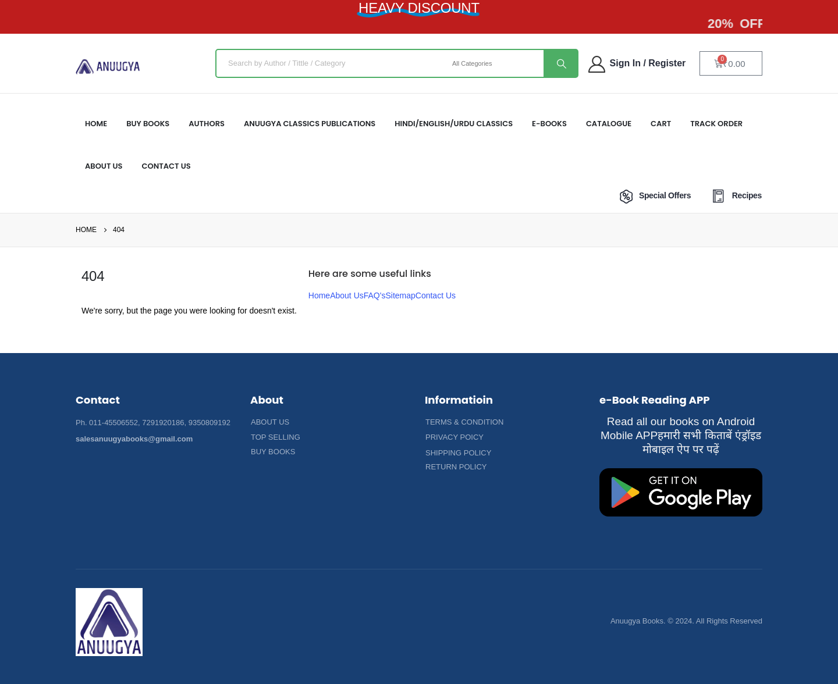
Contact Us (166, 166)
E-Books (549, 123)
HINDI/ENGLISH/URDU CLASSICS (454, 123)
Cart (661, 123)
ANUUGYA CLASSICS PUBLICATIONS (309, 123)
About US (104, 166)
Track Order (716, 123)
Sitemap (400, 295)
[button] (270, 422)
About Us (347, 295)
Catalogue (608, 123)
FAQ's (375, 295)
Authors (207, 123)
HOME (96, 123)
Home (319, 295)
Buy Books (147, 123)
